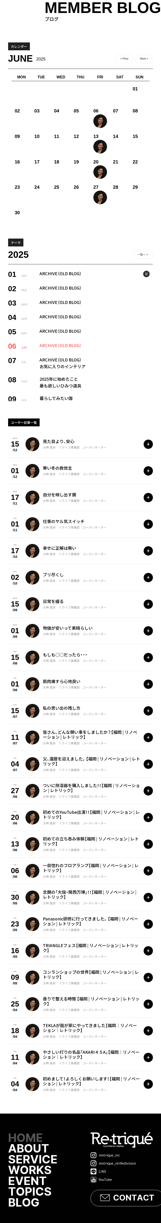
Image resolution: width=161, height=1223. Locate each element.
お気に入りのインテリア (62, 366)
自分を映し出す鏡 (59, 494)
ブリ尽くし (53, 574)
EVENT (27, 1182)
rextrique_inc (105, 1155)
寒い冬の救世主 (57, 468)
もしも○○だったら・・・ (65, 654)
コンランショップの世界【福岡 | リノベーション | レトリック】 (91, 974)
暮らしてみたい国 (56, 398)
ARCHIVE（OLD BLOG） (61, 273)
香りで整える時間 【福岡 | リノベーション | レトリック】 (91, 1001)
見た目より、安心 (58, 441)
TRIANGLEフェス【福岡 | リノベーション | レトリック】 (90, 947)
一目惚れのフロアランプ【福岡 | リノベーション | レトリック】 (91, 867)
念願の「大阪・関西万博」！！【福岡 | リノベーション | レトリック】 (89, 894)
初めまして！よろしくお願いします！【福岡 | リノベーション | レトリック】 (91, 1081)
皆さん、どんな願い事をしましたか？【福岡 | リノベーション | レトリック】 (90, 734)
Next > (144, 58)
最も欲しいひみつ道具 (60, 386)
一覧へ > (142, 254)
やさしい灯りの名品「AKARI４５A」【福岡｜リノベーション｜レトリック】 (91, 1054)
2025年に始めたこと (59, 379)
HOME (26, 1138)
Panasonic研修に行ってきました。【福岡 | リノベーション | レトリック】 (90, 921)
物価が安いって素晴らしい (68, 628)
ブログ (103, 11)
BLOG (24, 1203)
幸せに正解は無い (59, 548)
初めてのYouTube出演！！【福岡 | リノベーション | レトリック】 (91, 814)
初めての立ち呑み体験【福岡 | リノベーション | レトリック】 (91, 841)
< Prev (124, 58)
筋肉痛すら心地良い (61, 681)
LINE (98, 1171)
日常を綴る (53, 601)
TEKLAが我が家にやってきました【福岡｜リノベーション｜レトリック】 (90, 1027)
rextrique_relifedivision (113, 1163)
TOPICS (30, 1192)
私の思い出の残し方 (61, 708)
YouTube (101, 1179)
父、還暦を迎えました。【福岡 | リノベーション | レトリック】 (91, 761)
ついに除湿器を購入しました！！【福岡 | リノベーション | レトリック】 (91, 787)
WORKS (30, 1171)
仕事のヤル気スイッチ (64, 521)
